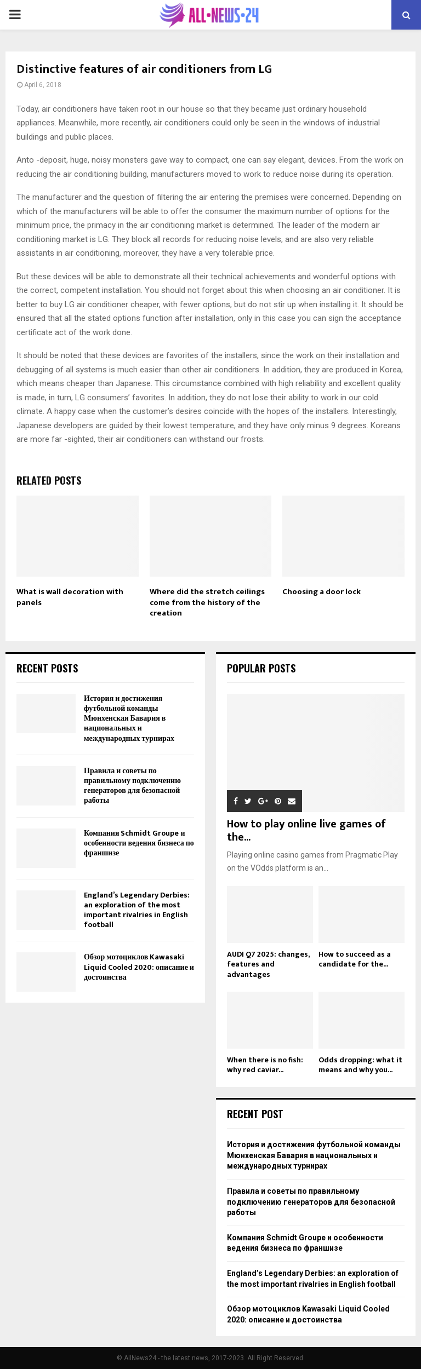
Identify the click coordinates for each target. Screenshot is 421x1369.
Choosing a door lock (321, 592)
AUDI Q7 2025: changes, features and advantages (268, 964)
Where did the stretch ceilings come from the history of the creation (207, 602)
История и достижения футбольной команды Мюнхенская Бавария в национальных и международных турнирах (129, 718)
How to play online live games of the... (306, 831)
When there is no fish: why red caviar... (265, 1065)
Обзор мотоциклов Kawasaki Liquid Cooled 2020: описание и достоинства (139, 967)
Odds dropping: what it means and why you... (360, 1065)
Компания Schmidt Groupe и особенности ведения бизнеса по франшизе (139, 843)
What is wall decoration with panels (69, 597)
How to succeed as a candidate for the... (354, 959)
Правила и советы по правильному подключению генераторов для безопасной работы (132, 785)
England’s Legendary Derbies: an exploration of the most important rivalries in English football (137, 910)
